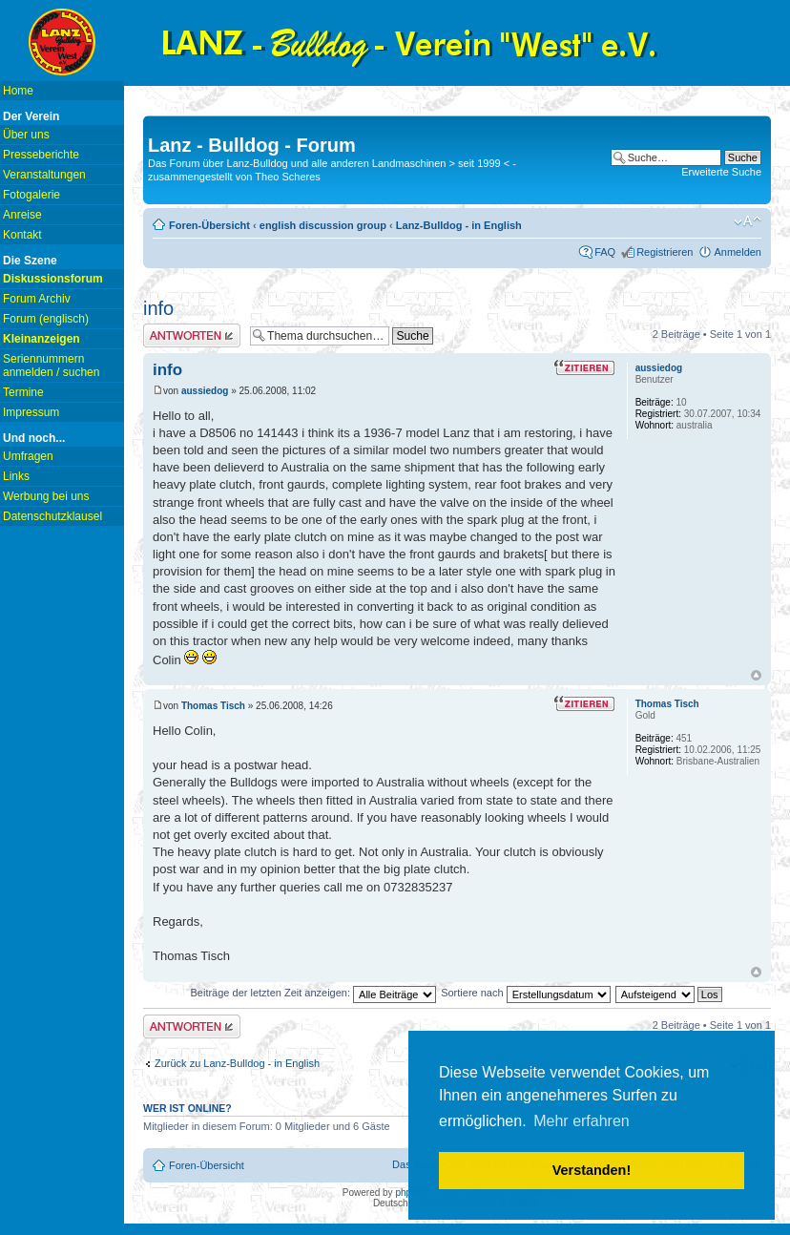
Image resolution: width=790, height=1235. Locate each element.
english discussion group (323, 225)
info (158, 308)
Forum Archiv (37, 298)
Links (16, 476)
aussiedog (204, 391)
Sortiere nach (525, 992)
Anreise (22, 214)
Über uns (26, 134)
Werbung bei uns (46, 496)
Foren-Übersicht (209, 225)
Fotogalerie (31, 194)
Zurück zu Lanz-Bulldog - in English (237, 1063)
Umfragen (28, 456)
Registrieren (664, 252)
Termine (23, 392)
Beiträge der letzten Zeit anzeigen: (313, 992)
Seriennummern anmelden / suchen (51, 365)
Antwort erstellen (191, 335)
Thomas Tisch (213, 706)
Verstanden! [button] (591, 1170)
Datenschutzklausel (52, 516)
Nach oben (756, 675)
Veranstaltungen (44, 174)
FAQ (604, 252)
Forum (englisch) (46, 318)
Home (18, 90)
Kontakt (22, 234)
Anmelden (737, 252)
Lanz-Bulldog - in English (459, 225)
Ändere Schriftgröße (747, 221)
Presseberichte (41, 154)
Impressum (31, 412)
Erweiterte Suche (721, 172)
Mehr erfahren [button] (581, 1121)
